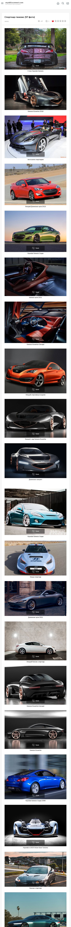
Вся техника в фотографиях (14, 3)
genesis (7, 21)
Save (37, 66)
